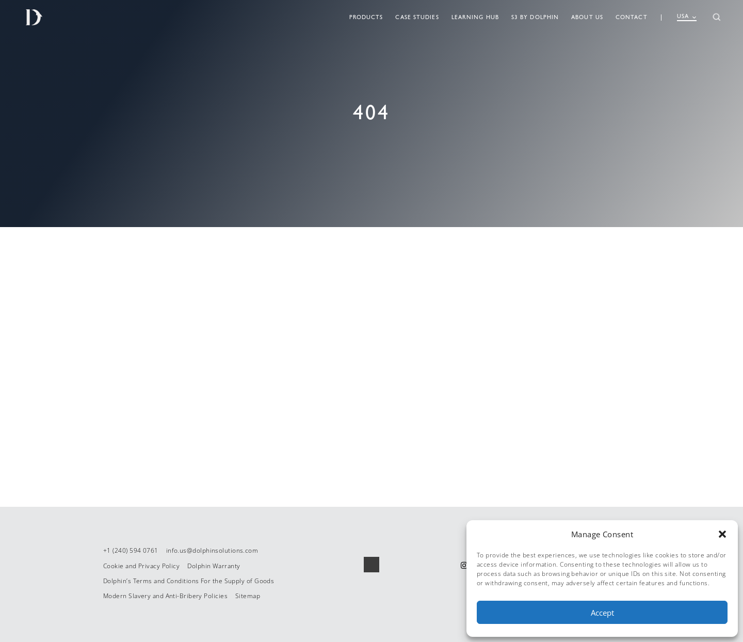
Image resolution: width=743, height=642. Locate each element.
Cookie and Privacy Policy (141, 565)
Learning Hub (475, 17)
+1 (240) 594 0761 (130, 550)
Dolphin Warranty (213, 565)
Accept (602, 612)
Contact (632, 17)
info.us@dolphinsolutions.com (212, 550)
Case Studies (417, 17)
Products (366, 17)
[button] (722, 534)
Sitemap (247, 595)
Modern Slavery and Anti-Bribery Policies (165, 595)
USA (687, 16)
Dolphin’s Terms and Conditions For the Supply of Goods (188, 580)
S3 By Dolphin (535, 17)
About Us (587, 17)
